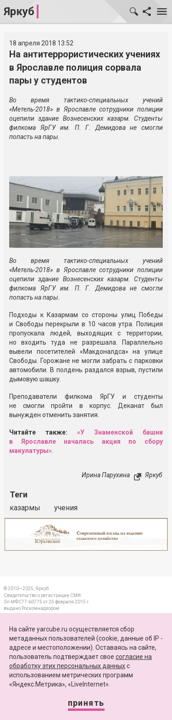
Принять (86, 703)
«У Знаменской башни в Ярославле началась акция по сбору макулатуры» (86, 441)
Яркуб (19, 11)
